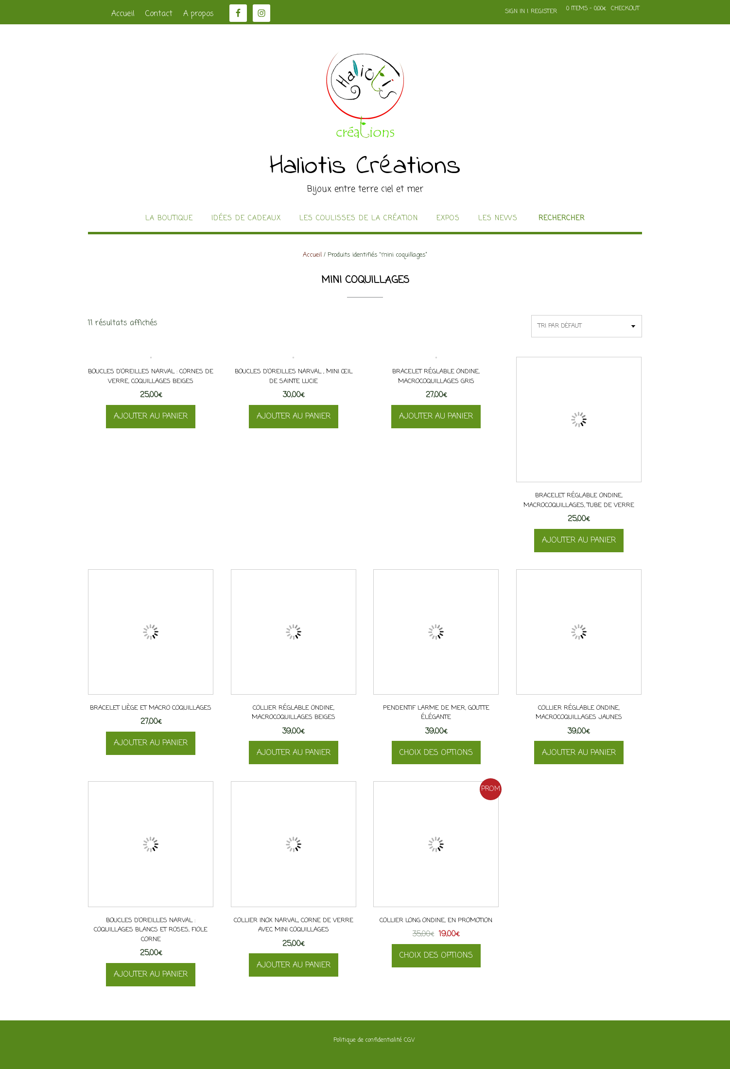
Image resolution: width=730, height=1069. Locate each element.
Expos (448, 219)
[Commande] (586, 326)
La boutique (169, 219)
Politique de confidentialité (367, 1040)
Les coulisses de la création (358, 219)
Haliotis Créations (365, 167)
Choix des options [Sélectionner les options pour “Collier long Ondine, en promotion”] (436, 956)
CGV (409, 1040)
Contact (159, 14)
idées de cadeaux (246, 219)
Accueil (123, 14)
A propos (198, 14)
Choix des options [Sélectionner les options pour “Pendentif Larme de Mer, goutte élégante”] (436, 753)
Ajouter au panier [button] (151, 416)
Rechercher (562, 219)
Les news (498, 219)
